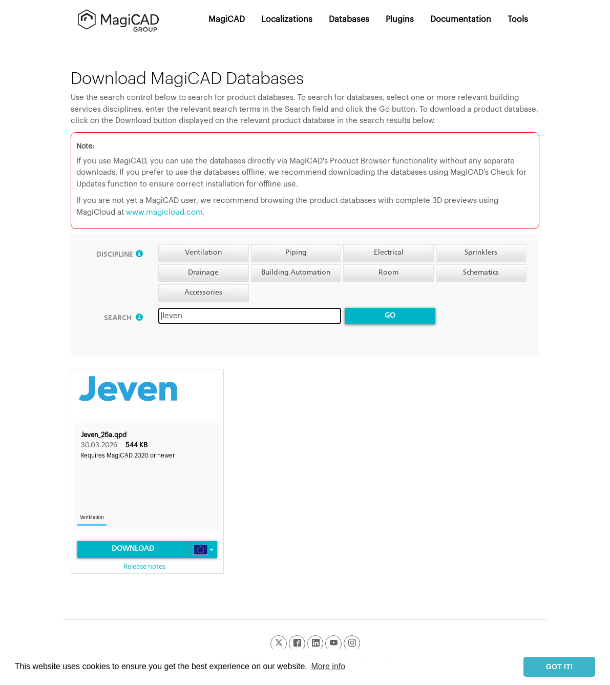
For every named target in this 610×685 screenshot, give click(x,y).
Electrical (389, 252)
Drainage (203, 272)
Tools (518, 19)
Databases (349, 19)
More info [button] (328, 666)
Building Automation (295, 272)
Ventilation (203, 252)
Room (388, 272)
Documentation (460, 19)
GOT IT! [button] (559, 666)
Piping (296, 252)
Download (133, 548)
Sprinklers (481, 252)
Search (123, 318)
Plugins (400, 19)
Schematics (481, 272)
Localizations (286, 19)
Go (390, 315)
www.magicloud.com (164, 212)
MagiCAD (226, 19)
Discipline (119, 254)
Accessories (203, 292)
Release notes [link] (144, 566)
